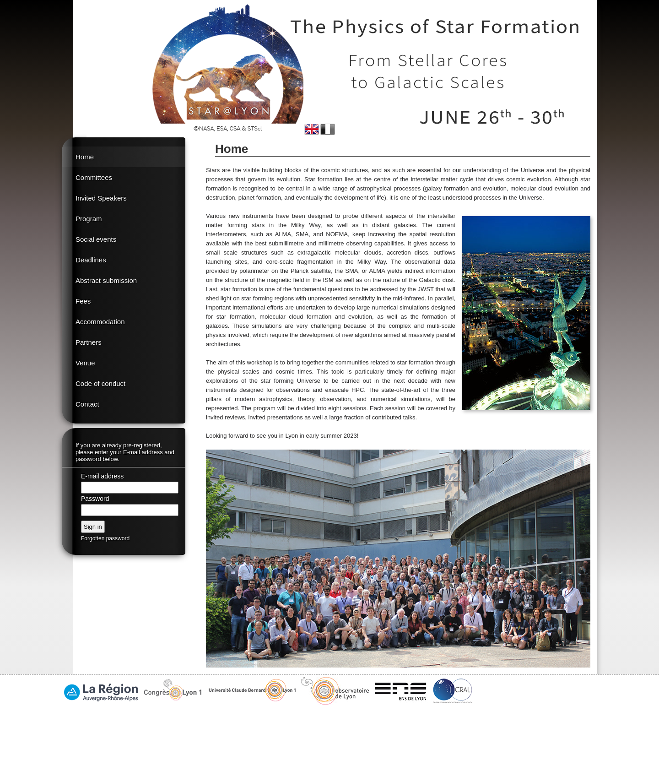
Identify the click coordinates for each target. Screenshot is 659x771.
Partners (89, 342)
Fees (83, 301)
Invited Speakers (101, 198)
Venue (85, 363)
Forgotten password (105, 538)
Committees (94, 177)
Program (89, 219)
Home (85, 157)
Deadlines (91, 260)
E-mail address (102, 476)
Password (95, 498)
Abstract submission (106, 280)
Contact (87, 404)
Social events (96, 239)
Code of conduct (100, 383)
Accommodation (100, 322)
